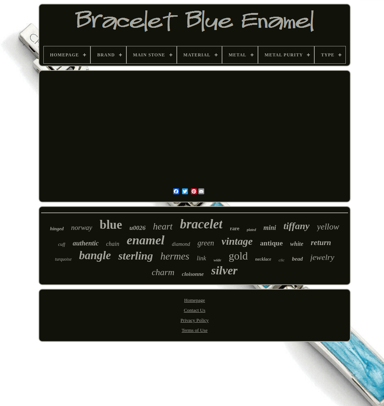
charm (163, 272)
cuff (62, 244)
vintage (237, 241)
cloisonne (193, 274)
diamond (181, 244)
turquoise (63, 259)
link (201, 258)
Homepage (194, 300)
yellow (328, 226)
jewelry (322, 257)
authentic (86, 243)
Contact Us (194, 310)
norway (81, 227)
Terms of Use (195, 330)
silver (224, 270)
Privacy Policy (195, 320)
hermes (174, 256)
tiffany (296, 226)
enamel (146, 240)
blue (111, 224)
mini (270, 227)
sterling (135, 256)
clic (282, 260)
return (321, 242)
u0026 (137, 227)
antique (271, 243)
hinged (57, 228)
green (206, 243)
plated (251, 230)
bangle (95, 255)
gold (238, 256)
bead (297, 259)
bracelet (201, 224)
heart (163, 226)
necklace (263, 259)
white (297, 244)
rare (234, 228)
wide (217, 260)
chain (112, 244)
